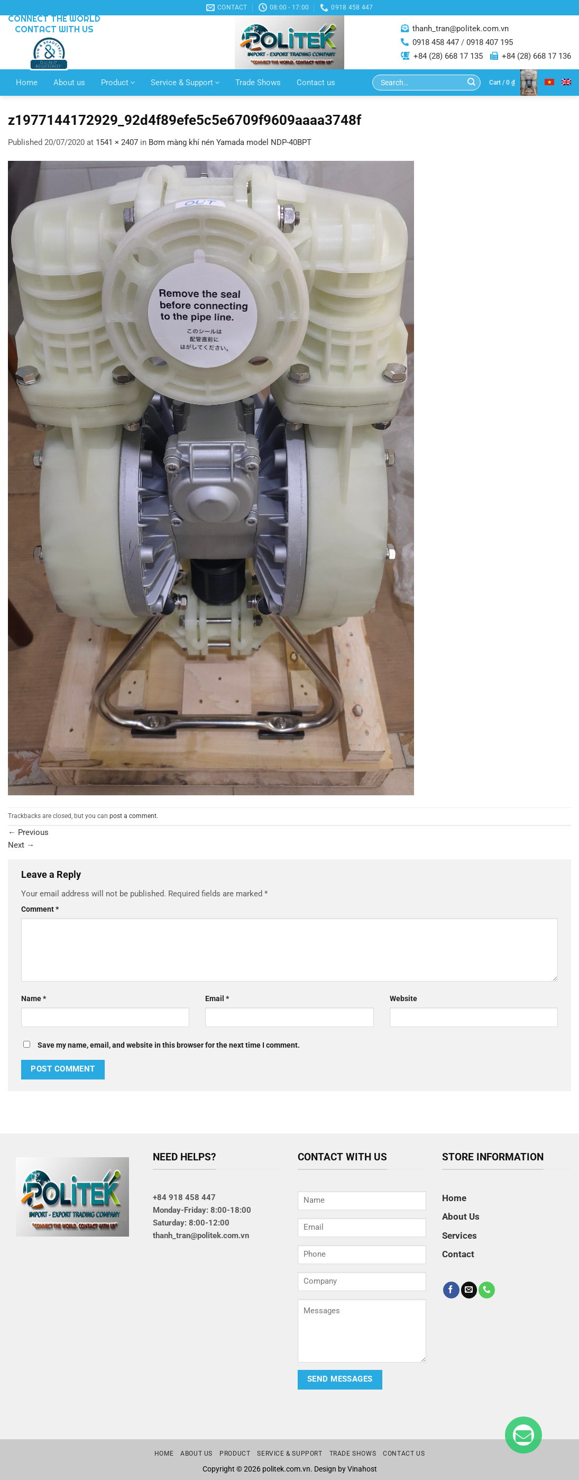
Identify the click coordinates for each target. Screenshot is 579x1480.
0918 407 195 (489, 42)
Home (27, 82)
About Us (461, 1216)
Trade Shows (258, 82)
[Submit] (471, 83)
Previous (28, 832)
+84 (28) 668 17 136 (536, 56)
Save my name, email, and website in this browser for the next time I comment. (169, 1045)
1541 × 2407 (117, 142)
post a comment (133, 816)
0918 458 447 (435, 42)
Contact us (316, 82)
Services (459, 1235)
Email (217, 998)
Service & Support (185, 82)
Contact (458, 1254)
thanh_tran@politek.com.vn (460, 28)
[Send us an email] (469, 1290)
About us (69, 82)
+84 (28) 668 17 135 (448, 56)
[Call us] (487, 1290)
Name (33, 998)
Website (403, 998)
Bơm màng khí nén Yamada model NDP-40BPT (230, 142)
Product (118, 82)
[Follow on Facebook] (451, 1290)
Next (21, 845)
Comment (40, 909)
